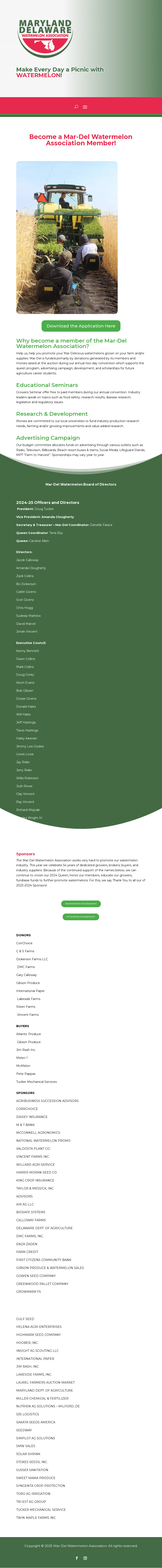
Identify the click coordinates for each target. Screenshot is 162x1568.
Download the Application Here (81, 325)
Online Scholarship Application (81, 917)
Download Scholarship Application (81, 904)
